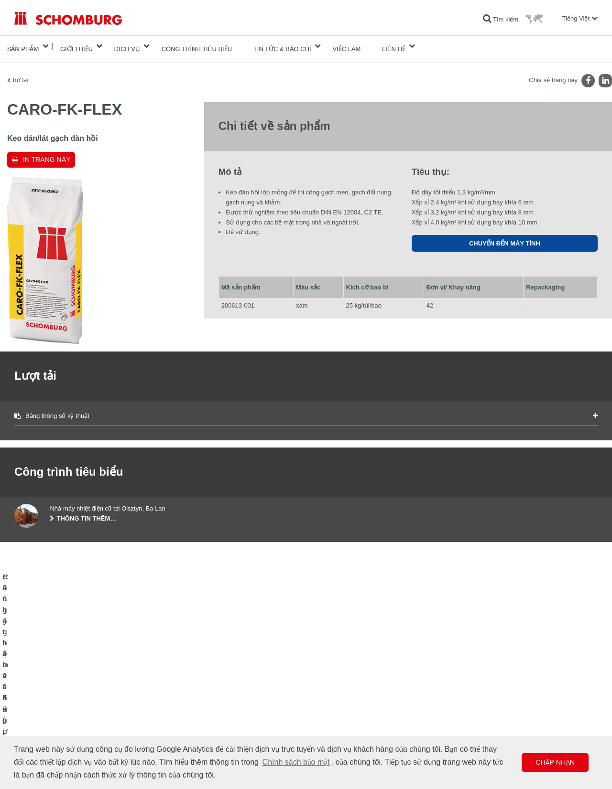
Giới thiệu (76, 46)
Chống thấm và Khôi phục (47, 691)
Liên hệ (393, 46)
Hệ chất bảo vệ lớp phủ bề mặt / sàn (61, 720)
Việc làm (346, 46)
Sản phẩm (23, 46)
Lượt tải (223, 706)
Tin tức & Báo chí (282, 46)
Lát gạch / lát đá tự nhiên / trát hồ (56, 706)
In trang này (46, 154)
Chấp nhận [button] (555, 762)
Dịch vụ (127, 46)
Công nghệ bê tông (38, 734)
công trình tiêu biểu (197, 46)
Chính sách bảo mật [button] (296, 762)
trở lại (20, 74)
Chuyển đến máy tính (504, 238)
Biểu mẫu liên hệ (235, 720)
